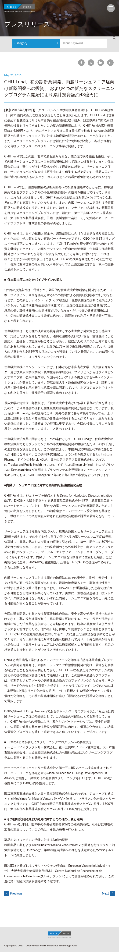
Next (108, 893)
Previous (13, 893)
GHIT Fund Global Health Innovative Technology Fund (19, 9)
